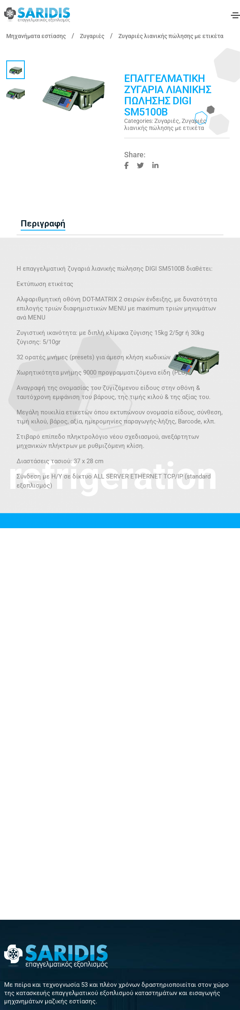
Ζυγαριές (92, 36)
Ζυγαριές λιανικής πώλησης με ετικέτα (170, 36)
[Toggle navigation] (235, 15)
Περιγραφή (43, 223)
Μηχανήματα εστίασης (36, 36)
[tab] (43, 224)
